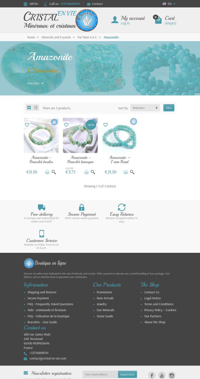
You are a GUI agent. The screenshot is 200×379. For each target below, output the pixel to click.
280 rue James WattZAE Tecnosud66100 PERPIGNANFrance (37, 314)
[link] (152, 349)
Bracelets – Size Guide (42, 296)
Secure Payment (38, 272)
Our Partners (152, 290)
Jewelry (102, 278)
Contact (95, 3)
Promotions (104, 266)
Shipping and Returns (42, 266)
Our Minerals (105, 283)
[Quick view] (53, 172)
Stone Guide (105, 290)
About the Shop (154, 296)
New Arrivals (105, 272)
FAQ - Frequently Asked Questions (50, 278)
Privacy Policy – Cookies (160, 283)
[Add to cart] (47, 172)
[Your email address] (100, 348)
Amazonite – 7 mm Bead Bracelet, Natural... (120, 164)
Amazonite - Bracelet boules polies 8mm (41, 161)
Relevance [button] (139, 108)
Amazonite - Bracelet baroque (80, 159)
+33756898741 (70, 3)
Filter (169, 108)
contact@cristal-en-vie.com (48, 332)
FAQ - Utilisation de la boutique (48, 290)
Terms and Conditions (158, 278)
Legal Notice (152, 272)
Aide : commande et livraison (47, 283)
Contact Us (151, 266)
